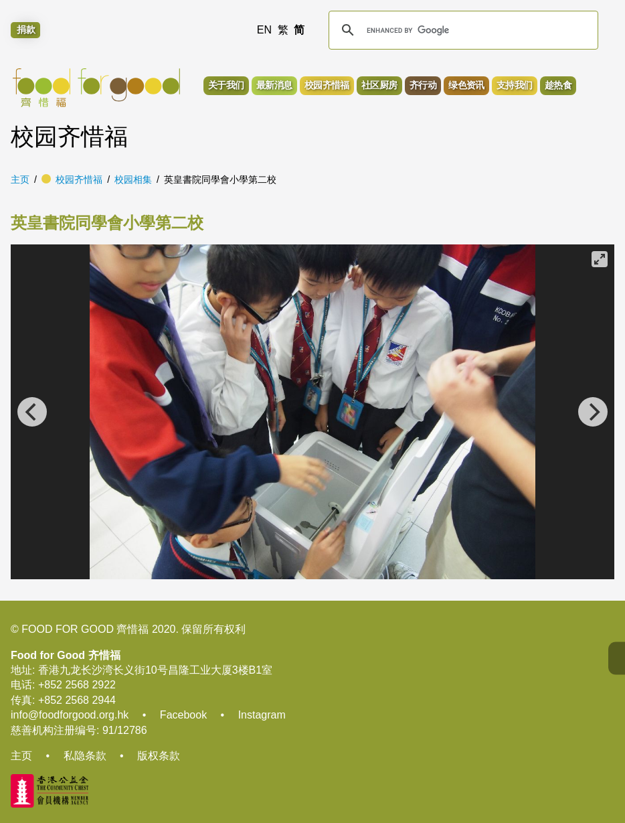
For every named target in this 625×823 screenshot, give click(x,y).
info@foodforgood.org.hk (69, 715)
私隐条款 (85, 755)
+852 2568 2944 (77, 700)
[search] (461, 30)
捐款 (26, 30)
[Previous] (32, 412)
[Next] (593, 412)
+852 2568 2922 (77, 684)
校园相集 (133, 179)
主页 (20, 179)
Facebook (183, 715)
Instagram (262, 715)
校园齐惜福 (79, 179)
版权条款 (158, 755)
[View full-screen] (600, 259)
